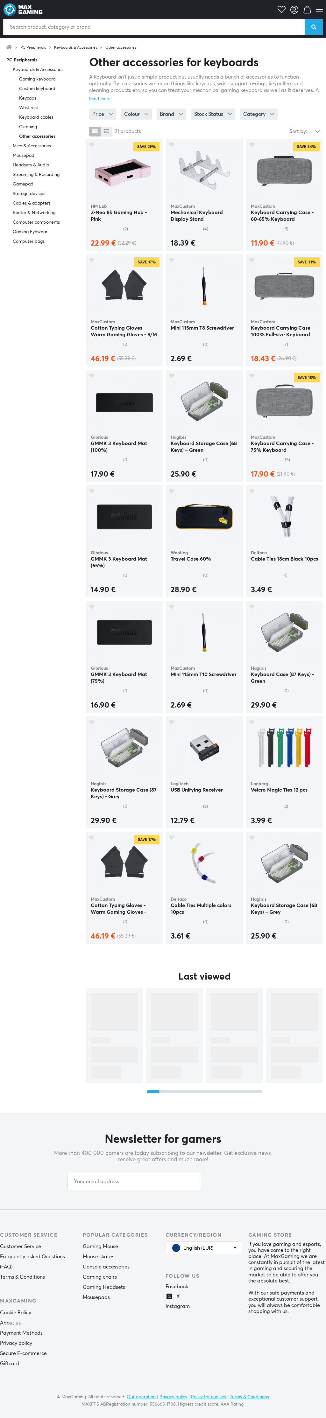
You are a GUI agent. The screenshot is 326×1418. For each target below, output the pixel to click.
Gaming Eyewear (30, 232)
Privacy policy (16, 1343)
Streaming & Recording (36, 174)
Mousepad (23, 155)
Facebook (177, 1286)
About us (10, 1322)
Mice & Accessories (32, 146)
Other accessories (120, 48)
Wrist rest (28, 108)
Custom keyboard (37, 89)
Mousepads (96, 1297)
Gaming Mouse (100, 1246)
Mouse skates (98, 1256)
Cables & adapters (32, 203)
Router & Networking (34, 213)
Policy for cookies (208, 1397)
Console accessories (106, 1266)
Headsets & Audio (31, 165)
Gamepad (23, 184)
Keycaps (27, 98)
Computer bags (29, 241)
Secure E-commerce (23, 1353)
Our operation (141, 1397)
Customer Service (20, 1246)
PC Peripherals (33, 48)
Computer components (36, 222)
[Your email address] (134, 1181)
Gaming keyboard (37, 79)
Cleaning (28, 127)
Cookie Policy (15, 1312)
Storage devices (29, 194)
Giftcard (9, 1363)
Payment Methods (21, 1333)
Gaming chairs (100, 1277)
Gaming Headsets (104, 1287)
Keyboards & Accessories (75, 48)
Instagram (178, 1306)
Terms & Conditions (22, 1277)
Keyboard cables (36, 117)
